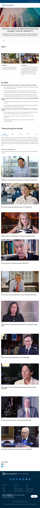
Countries (16, 484)
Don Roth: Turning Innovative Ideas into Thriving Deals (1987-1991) (16, 420)
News (3, 486)
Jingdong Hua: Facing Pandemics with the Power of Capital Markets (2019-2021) (19, 180)
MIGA (24, 473)
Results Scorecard (29, 491)
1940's (13, 134)
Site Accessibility (14, 504)
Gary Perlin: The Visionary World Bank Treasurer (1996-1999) (15, 357)
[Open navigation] (37, 5)
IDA (19, 473)
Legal (4, 504)
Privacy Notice (8, 504)
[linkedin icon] (20, 479)
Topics (15, 486)
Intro (5, 134)
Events (27, 484)
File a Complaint (34, 504)
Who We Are (3, 8)
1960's (28, 134)
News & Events (32, 1)
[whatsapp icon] (13, 479)
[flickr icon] (29, 479)
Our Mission (24, 65)
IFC (21, 473)
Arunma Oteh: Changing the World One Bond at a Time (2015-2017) (16, 207)
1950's (20, 134)
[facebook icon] (10, 479)
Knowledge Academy (30, 488)
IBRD (16, 473)
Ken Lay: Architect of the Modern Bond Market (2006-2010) (14, 263)
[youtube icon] (26, 479)
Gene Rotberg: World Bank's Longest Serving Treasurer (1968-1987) (16, 449)
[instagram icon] (23, 479)
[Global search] (37, 1)
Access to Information (22, 504)
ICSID (27, 473)
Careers (4, 488)
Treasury (3, 40)
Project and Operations (18, 488)
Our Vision (4, 65)
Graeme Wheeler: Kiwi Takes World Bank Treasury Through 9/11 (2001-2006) (18, 294)
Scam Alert (28, 504)
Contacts (4, 491)
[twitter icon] (17, 479)
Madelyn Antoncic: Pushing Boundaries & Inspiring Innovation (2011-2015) (18, 236)
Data (27, 486)
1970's (36, 134)
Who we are (4, 484)
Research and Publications (19, 491)
